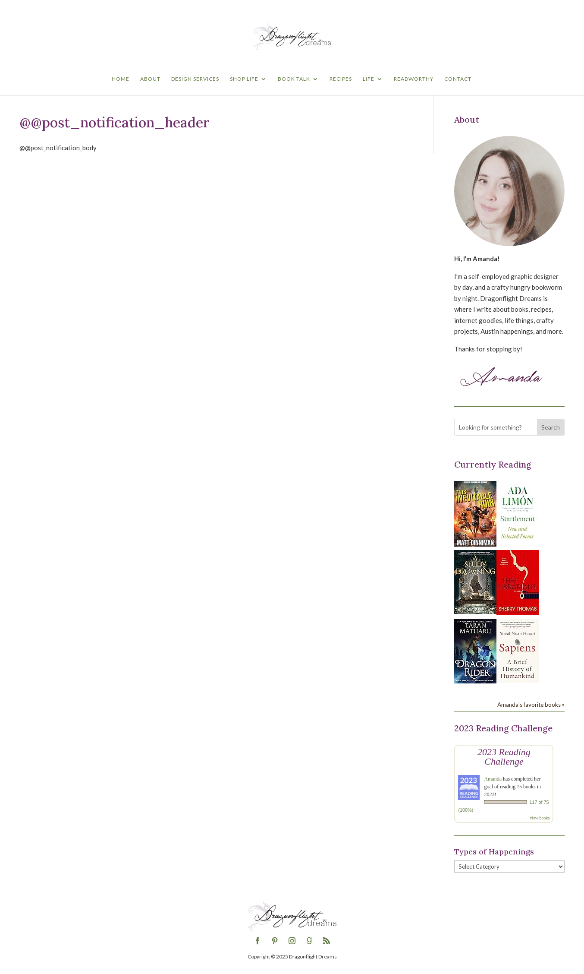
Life (368, 79)
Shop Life (244, 79)
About (150, 79)
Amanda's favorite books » (531, 704)
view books (540, 818)
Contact (457, 79)
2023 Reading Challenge (504, 756)
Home (120, 79)
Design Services (195, 79)
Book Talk (294, 79)
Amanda (493, 779)
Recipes (341, 79)
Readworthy (413, 79)
